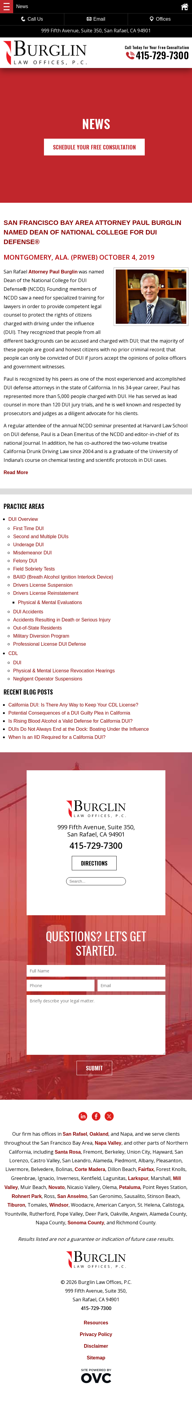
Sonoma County (86, 1222)
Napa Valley (108, 1143)
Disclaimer (96, 1346)
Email (96, 19)
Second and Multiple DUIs (40, 536)
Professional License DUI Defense (49, 644)
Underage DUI (28, 544)
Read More (16, 472)
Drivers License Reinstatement (45, 593)
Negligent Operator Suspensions (47, 678)
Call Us (32, 19)
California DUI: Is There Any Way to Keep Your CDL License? (73, 704)
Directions (94, 863)
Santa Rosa (68, 1152)
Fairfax (146, 1169)
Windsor (58, 1205)
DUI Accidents (28, 611)
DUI (17, 662)
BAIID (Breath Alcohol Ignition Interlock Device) (63, 577)
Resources (96, 1322)
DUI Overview (23, 519)
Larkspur (138, 1178)
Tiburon (16, 1205)
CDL (13, 653)
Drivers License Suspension (43, 585)
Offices (160, 19)
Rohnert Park (27, 1196)
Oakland (98, 1134)
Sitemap (96, 1357)
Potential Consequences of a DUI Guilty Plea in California (69, 712)
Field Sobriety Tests (34, 568)
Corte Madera (90, 1169)
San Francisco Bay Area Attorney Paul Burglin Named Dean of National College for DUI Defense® (92, 232)
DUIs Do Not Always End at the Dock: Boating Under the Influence (78, 729)
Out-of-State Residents (37, 627)
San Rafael (75, 1134)
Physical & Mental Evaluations (50, 602)
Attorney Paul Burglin (52, 271)
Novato (56, 1187)
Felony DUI (25, 560)
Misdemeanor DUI (32, 552)
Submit (94, 1068)
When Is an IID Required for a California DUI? (57, 737)
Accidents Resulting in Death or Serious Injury (62, 619)
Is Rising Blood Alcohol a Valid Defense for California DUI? (70, 721)
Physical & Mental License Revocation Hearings (64, 670)
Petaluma (129, 1187)
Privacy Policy (96, 1334)
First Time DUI (28, 528)
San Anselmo (72, 1196)
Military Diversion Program (41, 636)
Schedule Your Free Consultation (94, 147)
